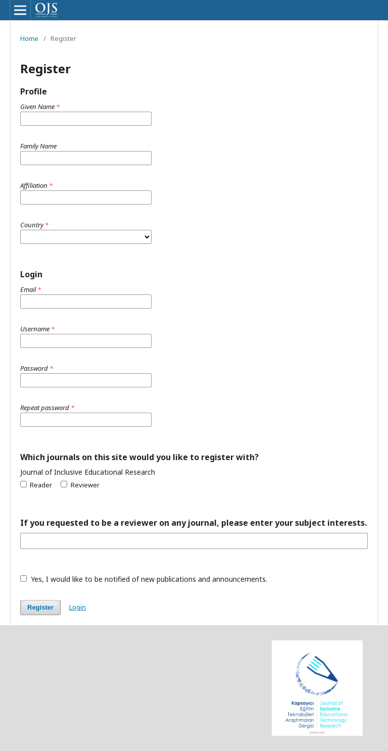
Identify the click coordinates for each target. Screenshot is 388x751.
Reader (36, 484)
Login (77, 607)
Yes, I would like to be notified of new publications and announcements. (143, 579)
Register (40, 607)
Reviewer (80, 484)
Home (29, 38)
